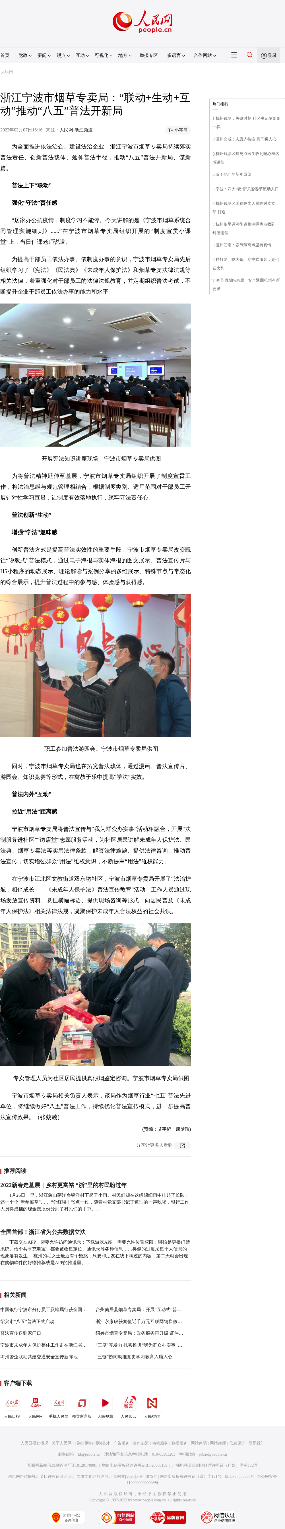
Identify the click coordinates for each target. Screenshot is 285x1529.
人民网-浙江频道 (76, 129)
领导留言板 (82, 1406)
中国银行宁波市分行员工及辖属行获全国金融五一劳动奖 (57, 1309)
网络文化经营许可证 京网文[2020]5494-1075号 (117, 1476)
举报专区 (149, 55)
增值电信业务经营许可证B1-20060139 (135, 1465)
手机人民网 (59, 1406)
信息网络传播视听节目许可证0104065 (41, 1476)
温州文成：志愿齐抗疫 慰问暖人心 (246, 139)
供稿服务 (160, 1443)
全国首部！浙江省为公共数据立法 (43, 1232)
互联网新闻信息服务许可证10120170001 (62, 1465)
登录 (272, 55)
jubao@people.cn (213, 1454)
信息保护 (237, 1443)
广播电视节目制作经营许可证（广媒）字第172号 (215, 1465)
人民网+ (35, 1406)
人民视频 (105, 1406)
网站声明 (199, 1443)
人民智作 (152, 1406)
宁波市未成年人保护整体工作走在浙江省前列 (45, 1345)
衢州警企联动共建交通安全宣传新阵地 (39, 1356)
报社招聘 (83, 1443)
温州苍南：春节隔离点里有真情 (243, 245)
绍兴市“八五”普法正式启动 (27, 1321)
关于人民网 (62, 1443)
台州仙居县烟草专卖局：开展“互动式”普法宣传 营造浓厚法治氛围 (162, 1309)
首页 (4, 55)
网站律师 (218, 1443)
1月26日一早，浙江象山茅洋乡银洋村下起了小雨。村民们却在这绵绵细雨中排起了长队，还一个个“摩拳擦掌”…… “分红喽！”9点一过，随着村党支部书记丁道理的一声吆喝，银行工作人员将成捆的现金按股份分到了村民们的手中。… (94, 1202)
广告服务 (121, 1443)
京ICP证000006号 (239, 1476)
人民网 (7, 72)
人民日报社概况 (34, 1443)
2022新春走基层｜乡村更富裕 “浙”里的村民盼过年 (63, 1185)
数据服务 (179, 1443)
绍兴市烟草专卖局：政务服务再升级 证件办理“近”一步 (150, 1333)
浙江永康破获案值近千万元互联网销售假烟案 (141, 1321)
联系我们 (257, 1443)
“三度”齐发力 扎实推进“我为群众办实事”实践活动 (146, 1345)
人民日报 (12, 1406)
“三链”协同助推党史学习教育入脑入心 (134, 1356)
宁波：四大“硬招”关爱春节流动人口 (247, 189)
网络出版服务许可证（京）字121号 (191, 1476)
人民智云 (129, 1406)
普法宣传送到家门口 (20, 1333)
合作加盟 (141, 1443)
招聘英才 (102, 1443)
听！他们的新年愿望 (233, 174)
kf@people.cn (89, 1454)
